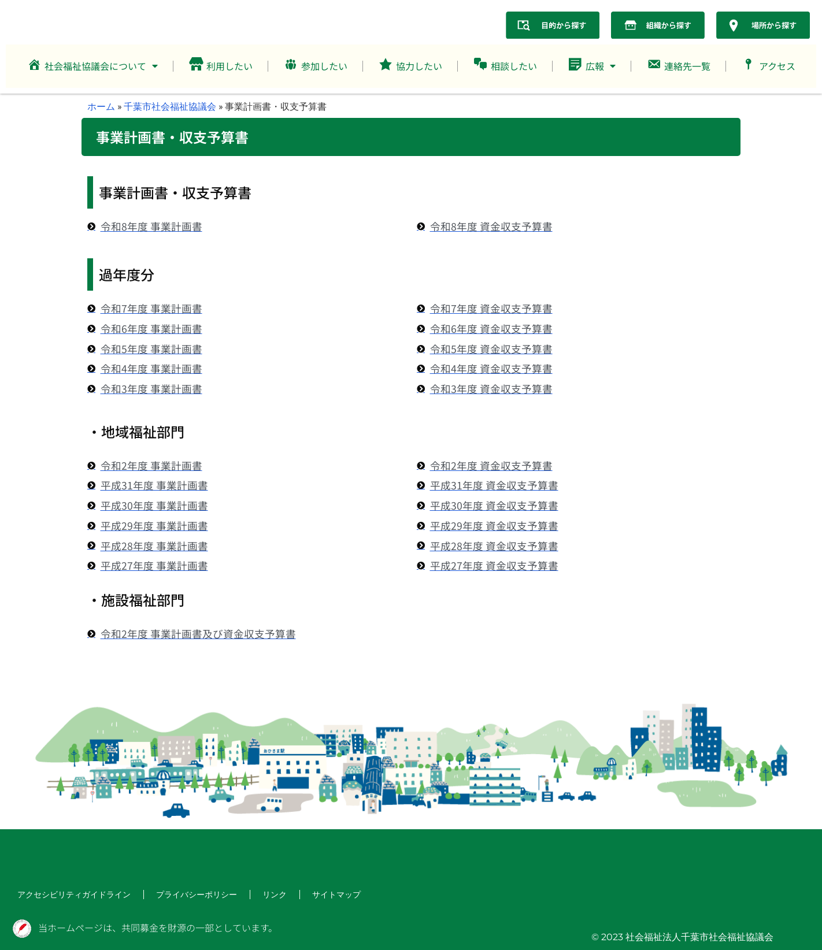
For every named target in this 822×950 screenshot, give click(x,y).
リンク (247, 894)
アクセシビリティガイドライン (65, 894)
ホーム (101, 106)
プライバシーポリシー (175, 894)
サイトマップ (305, 894)
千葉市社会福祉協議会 (170, 106)
